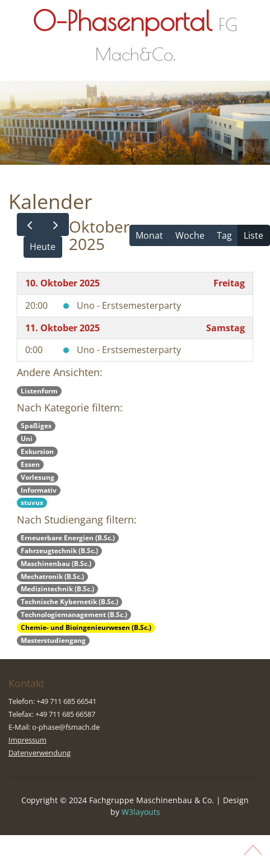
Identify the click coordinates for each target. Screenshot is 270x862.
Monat (149, 235)
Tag (224, 235)
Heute (42, 246)
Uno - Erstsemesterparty (129, 305)
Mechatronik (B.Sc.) (52, 576)
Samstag (225, 328)
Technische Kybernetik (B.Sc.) (69, 601)
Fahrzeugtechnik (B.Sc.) (59, 550)
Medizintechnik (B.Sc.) (57, 589)
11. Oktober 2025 (62, 328)
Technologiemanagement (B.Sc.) (74, 614)
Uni (26, 438)
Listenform (39, 391)
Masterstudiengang (53, 640)
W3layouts (141, 812)
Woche (189, 235)
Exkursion (37, 451)
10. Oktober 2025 (62, 283)
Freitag (229, 283)
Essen (30, 464)
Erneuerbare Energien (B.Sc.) (68, 538)
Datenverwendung (39, 753)
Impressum (27, 740)
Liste (253, 235)
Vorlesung (37, 477)
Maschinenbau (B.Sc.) (56, 563)
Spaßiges (36, 425)
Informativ (39, 490)
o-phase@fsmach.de (66, 727)
